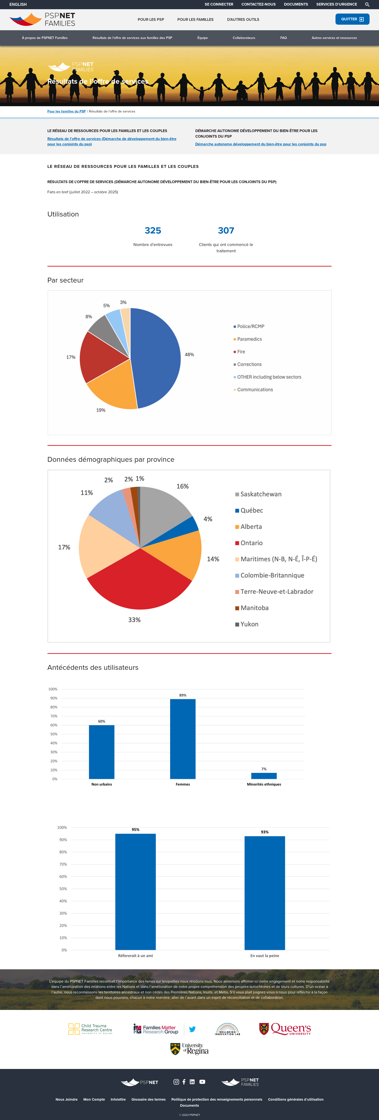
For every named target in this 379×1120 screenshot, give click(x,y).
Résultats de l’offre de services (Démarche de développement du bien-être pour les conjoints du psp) (111, 141)
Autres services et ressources (334, 38)
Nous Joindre (67, 1099)
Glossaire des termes (148, 1099)
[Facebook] (183, 1081)
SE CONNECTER (219, 4)
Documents (189, 1105)
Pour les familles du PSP (66, 111)
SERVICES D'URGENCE (336, 4)
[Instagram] (176, 1081)
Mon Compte (94, 1099)
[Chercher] (367, 4)
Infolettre (118, 1099)
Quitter (352, 19)
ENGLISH (18, 4)
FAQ (283, 38)
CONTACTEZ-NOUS (258, 4)
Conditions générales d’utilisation (296, 1099)
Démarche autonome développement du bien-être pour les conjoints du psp (260, 144)
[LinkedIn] (192, 1029)
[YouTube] (202, 1081)
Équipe (202, 38)
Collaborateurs (244, 38)
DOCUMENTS (296, 4)
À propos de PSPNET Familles (45, 38)
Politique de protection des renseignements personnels (216, 1099)
